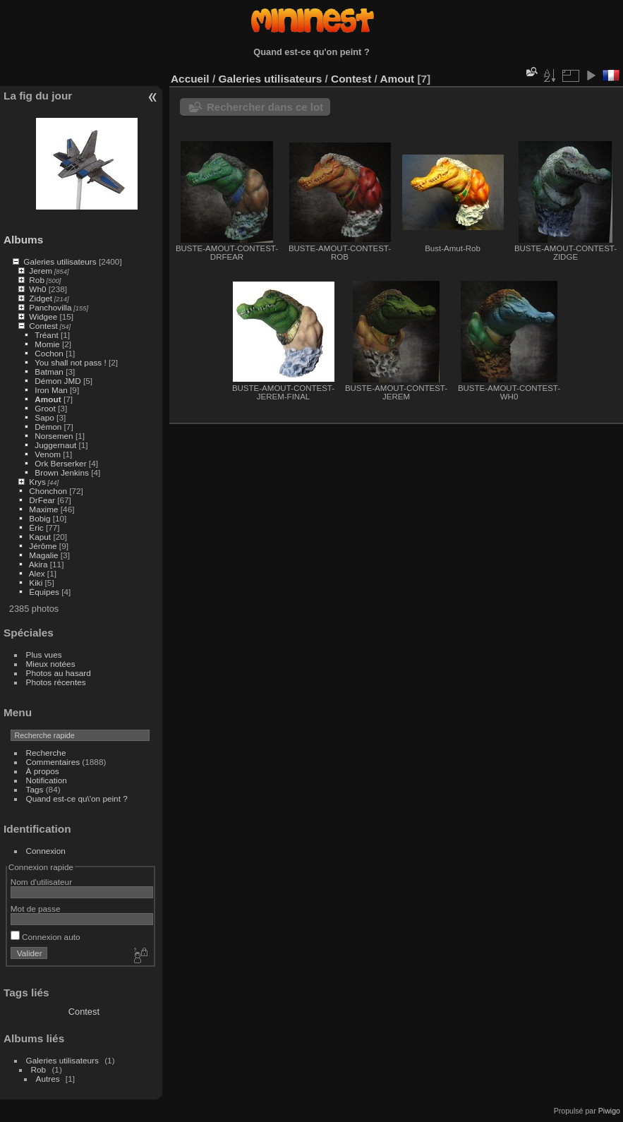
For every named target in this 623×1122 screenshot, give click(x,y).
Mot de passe (36, 908)
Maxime (43, 509)
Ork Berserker (60, 463)
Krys (37, 481)
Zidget (40, 298)
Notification (46, 780)
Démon (48, 426)
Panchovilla (50, 307)
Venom (48, 454)
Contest (43, 325)
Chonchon (48, 490)
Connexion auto (45, 936)
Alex (37, 573)
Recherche (46, 752)
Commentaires (53, 761)
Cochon (49, 353)
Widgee (43, 316)
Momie (47, 344)
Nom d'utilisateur (41, 881)
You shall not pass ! (72, 362)
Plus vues (44, 654)
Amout (48, 399)
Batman (49, 371)
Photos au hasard (58, 672)
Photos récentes (56, 682)
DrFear (42, 500)
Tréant (47, 334)
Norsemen (54, 435)
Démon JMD (57, 380)
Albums (23, 240)
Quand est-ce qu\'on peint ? (77, 798)
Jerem (40, 270)
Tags (35, 789)
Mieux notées (50, 663)
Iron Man (51, 389)
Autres (48, 1078)
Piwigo (609, 1110)
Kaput (40, 536)
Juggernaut (55, 445)
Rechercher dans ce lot (265, 107)
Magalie (43, 555)
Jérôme (42, 545)
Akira (38, 564)
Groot (45, 408)
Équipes (44, 591)
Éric (36, 527)
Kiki (35, 582)
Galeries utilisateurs (59, 261)
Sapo (44, 417)
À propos (42, 771)
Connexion (46, 850)
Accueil (190, 79)
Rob (36, 279)
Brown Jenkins (62, 472)
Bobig (39, 518)
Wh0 (37, 289)
